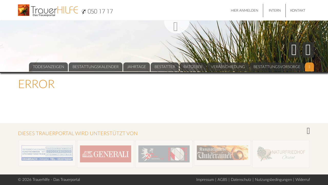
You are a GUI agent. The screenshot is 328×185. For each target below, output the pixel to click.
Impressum (205, 180)
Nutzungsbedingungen (273, 180)
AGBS (222, 180)
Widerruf (302, 180)
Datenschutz (241, 180)
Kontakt (297, 10)
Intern (275, 10)
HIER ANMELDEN (244, 10)
